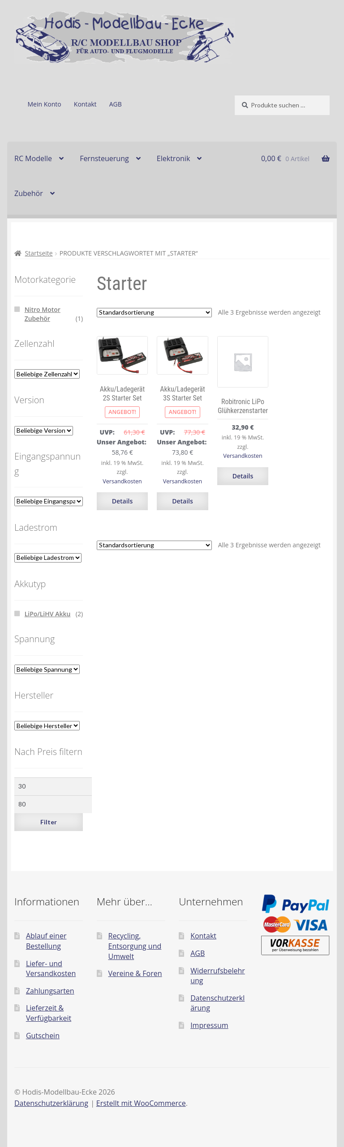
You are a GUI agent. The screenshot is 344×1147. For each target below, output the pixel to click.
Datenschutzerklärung (51, 1103)
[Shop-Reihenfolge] (154, 312)
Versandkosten (122, 481)
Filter (48, 822)
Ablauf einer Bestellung (46, 941)
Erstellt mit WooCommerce (141, 1103)
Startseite (39, 253)
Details (122, 501)
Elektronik (173, 158)
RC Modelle (33, 158)
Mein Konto (44, 104)
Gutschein (43, 1035)
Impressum (209, 1025)
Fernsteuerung (104, 158)
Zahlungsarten (50, 991)
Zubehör (28, 193)
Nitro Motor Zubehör (42, 314)
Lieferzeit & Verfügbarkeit (48, 1013)
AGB (115, 104)
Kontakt (85, 104)
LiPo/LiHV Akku (48, 614)
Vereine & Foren (135, 973)
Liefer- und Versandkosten (51, 969)
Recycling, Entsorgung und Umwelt (135, 946)
